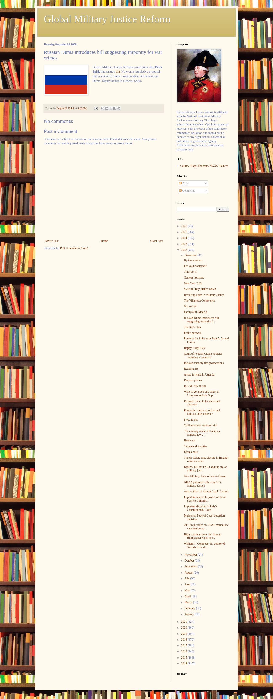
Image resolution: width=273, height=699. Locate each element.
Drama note (191, 452)
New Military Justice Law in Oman (205, 476)
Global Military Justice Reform (107, 18)
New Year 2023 (193, 283)
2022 (184, 250)
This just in (190, 271)
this (118, 71)
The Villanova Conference (199, 300)
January (189, 614)
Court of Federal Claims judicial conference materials (203, 355)
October (190, 560)
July (187, 578)
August (189, 572)
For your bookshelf (195, 266)
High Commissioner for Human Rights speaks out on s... (202, 536)
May (188, 590)
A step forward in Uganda (199, 374)
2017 (184, 645)
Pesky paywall (192, 332)
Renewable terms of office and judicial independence (202, 412)
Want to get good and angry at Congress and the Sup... (201, 393)
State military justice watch (200, 289)
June (188, 584)
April (188, 596)
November (191, 554)
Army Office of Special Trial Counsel (206, 491)
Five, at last (191, 419)
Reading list (191, 368)
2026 (184, 226)
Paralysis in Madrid (195, 312)
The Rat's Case (192, 327)
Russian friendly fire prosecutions (204, 363)
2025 (184, 232)
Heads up (189, 440)
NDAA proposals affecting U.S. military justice (202, 484)
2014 (184, 663)
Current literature (194, 277)
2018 (184, 639)
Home (104, 240)
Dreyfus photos (193, 380)
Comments (187, 190)
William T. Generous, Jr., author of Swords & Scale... (204, 545)
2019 (184, 633)
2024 (184, 238)
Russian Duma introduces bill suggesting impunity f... (201, 319)
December (191, 255)
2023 (184, 244)
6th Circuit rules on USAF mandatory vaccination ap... (206, 526)
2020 (184, 627)
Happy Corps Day (194, 348)
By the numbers (193, 260)
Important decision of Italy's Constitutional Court (200, 508)
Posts (184, 183)
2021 (184, 621)
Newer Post (52, 240)
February (190, 608)
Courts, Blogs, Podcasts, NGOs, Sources (204, 165)
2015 (184, 657)
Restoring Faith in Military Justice (204, 294)
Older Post (156, 240)
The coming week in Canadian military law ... (202, 433)
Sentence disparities (195, 446)
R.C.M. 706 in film (195, 386)
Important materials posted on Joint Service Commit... (205, 499)
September (191, 566)
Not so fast (190, 306)
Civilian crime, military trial (200, 425)
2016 (184, 651)
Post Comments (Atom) (74, 248)
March (189, 602)
